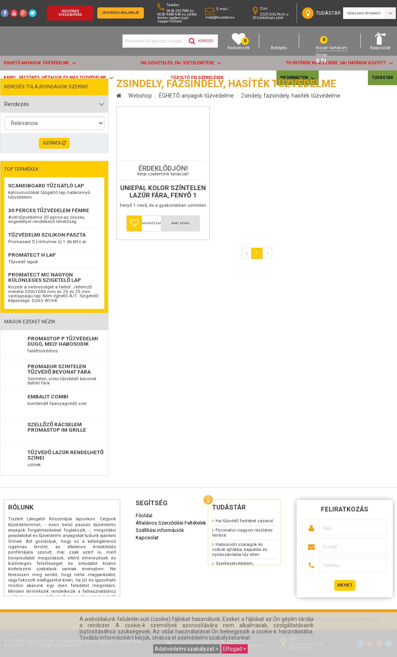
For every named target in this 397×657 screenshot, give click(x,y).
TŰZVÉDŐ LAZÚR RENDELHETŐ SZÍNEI (66, 455)
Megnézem (151, 257)
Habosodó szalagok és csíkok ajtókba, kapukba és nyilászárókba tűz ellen (239, 549)
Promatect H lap (32, 255)
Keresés (201, 41)
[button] (134, 258)
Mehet (344, 585)
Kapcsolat (380, 41)
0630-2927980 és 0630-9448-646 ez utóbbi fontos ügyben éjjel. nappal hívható (177, 16)
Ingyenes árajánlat (120, 13)
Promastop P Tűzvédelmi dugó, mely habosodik (63, 341)
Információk (297, 78)
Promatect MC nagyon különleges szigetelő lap (44, 277)
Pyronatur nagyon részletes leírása (242, 532)
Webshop (140, 96)
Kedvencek (239, 41)
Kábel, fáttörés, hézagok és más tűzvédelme (59, 77)
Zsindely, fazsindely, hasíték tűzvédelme (290, 96)
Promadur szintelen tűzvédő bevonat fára (59, 369)
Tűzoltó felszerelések (197, 77)
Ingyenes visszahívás (70, 13)
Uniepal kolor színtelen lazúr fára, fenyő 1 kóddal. (163, 226)
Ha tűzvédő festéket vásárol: (245, 520)
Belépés (279, 41)
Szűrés (54, 143)
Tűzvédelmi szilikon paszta (47, 235)
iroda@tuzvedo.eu (220, 17)
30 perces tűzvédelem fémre (48, 210)
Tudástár (382, 77)
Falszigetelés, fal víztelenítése (181, 63)
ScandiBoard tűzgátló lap (46, 185)
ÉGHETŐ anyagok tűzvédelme (40, 63)
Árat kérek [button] (180, 257)
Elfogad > (234, 649)
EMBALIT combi (48, 396)
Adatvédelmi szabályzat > (187, 649)
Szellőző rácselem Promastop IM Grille (57, 427)
